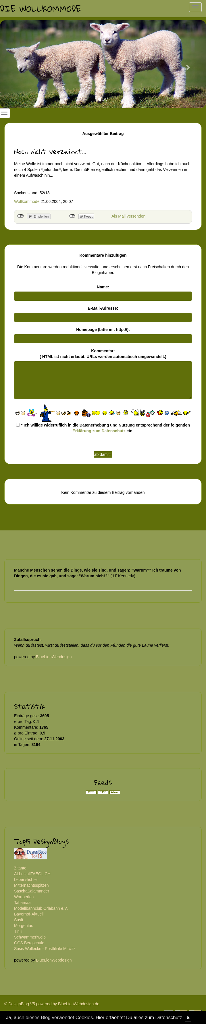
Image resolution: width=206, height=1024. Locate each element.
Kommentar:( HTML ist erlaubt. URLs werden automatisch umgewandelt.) (103, 354)
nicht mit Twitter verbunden (72, 216)
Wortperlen (24, 896)
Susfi (18, 920)
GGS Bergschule (29, 943)
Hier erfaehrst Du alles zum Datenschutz (139, 1017)
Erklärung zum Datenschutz (98, 431)
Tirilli (18, 931)
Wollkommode (26, 201)
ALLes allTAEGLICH (32, 873)
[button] (15, 64)
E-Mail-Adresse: (103, 308)
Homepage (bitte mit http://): (103, 329)
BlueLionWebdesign (54, 656)
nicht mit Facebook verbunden (20, 216)
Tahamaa (22, 902)
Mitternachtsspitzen (31, 885)
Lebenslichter (26, 879)
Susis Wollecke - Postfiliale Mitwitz (45, 948)
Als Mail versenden (128, 216)
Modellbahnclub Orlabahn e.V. (41, 908)
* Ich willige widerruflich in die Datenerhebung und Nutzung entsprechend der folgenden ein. (103, 428)
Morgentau (23, 925)
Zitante (20, 868)
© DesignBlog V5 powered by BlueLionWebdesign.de (51, 1004)
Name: (103, 287)
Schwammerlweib (30, 937)
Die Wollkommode (40, 8)
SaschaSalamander (31, 891)
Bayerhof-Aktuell (29, 914)
